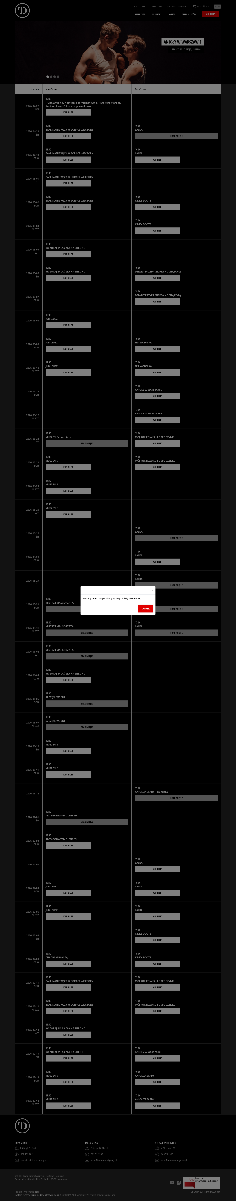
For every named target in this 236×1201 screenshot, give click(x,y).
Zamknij (145, 608)
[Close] (152, 590)
